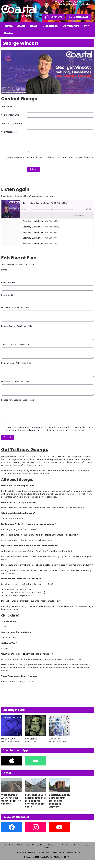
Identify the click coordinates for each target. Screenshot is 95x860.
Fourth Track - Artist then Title (17, 363)
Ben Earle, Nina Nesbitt (69, 4)
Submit (33, 169)
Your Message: (9, 131)
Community (71, 26)
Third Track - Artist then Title (16, 344)
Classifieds (50, 26)
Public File (32, 852)
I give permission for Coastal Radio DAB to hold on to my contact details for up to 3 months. (49, 159)
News (33, 26)
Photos (8, 33)
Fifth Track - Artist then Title (16, 381)
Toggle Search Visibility (90, 26)
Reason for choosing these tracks (18, 400)
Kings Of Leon (31, 741)
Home (8, 26)
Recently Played (13, 710)
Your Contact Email (11, 114)
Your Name (7, 106)
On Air (21, 26)
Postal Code (8, 295)
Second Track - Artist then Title (17, 326)
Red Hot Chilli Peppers (58, 741)
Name (5, 269)
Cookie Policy (44, 852)
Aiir (69, 857)
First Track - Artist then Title (15, 307)
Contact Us (56, 852)
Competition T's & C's (71, 852)
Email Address (8, 282)
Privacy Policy (20, 852)
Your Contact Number (12, 123)
